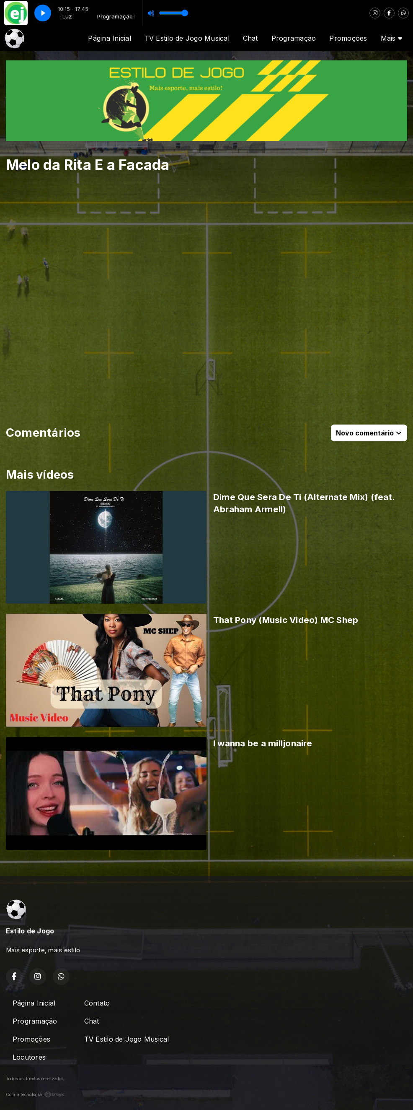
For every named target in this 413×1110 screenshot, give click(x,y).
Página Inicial (109, 38)
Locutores (29, 1057)
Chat (250, 38)
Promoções (348, 38)
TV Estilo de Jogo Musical (187, 38)
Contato (97, 1003)
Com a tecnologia (35, 1094)
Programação (293, 38)
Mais (391, 38)
